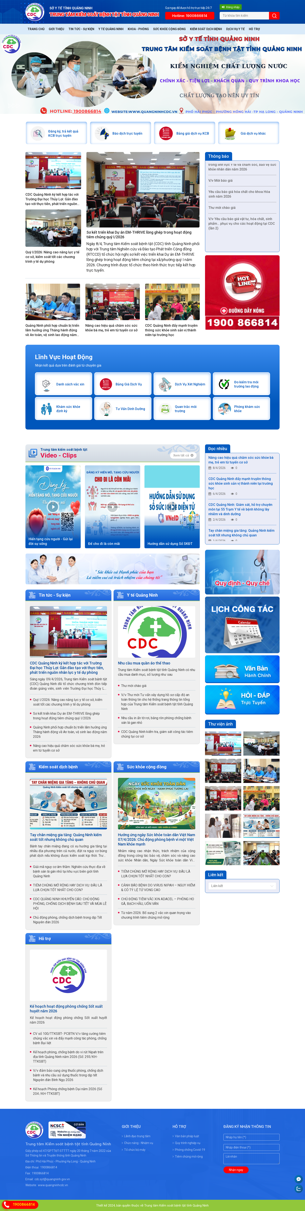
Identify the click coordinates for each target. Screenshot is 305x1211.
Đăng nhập (231, 7)
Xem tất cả (183, 455)
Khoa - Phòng (138, 29)
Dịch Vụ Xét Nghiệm (190, 384)
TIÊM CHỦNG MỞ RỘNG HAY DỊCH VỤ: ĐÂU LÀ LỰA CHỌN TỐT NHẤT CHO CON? (67, 887)
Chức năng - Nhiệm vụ (137, 1142)
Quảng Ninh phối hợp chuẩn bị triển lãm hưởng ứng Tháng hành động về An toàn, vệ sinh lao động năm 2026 (52, 330)
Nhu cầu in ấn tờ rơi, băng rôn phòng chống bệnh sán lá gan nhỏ (156, 719)
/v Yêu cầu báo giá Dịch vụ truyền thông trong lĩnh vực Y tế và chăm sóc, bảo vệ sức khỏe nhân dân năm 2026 (242, 165)
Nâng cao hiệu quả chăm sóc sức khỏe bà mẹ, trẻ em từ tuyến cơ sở (111, 327)
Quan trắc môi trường (186, 408)
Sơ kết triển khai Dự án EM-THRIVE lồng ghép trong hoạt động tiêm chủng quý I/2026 (138, 234)
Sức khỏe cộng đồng (169, 29)
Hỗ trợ (254, 29)
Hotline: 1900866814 (189, 16)
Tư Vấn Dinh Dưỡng (130, 408)
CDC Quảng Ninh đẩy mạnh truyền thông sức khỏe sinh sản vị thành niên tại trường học (171, 330)
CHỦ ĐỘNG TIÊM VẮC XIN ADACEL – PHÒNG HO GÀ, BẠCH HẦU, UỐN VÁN (157, 900)
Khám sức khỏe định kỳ (68, 408)
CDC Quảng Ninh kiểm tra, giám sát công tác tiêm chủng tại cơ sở (157, 733)
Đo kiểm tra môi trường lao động (246, 384)
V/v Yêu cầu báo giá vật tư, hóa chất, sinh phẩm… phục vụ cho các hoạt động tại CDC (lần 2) (241, 224)
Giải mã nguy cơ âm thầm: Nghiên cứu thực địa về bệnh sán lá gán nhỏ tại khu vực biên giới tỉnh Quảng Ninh (69, 871)
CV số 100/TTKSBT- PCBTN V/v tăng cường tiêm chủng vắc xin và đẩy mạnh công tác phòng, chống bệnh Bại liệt (70, 1038)
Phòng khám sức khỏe (247, 408)
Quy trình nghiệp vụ (186, 1142)
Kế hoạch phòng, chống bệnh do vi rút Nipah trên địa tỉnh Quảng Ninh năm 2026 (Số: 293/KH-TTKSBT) (68, 1056)
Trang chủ (36, 29)
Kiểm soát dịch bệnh (206, 29)
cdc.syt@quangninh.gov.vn (52, 1178)
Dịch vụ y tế (235, 29)
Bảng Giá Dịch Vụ (128, 384)
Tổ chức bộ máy (134, 1149)
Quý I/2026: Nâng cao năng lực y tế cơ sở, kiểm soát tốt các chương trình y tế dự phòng (52, 256)
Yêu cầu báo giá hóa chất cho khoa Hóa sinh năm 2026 (239, 195)
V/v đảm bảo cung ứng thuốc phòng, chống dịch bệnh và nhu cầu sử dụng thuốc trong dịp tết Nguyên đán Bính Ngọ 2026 (68, 1074)
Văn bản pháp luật (186, 1135)
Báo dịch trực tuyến (127, 133)
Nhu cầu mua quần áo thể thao (144, 662)
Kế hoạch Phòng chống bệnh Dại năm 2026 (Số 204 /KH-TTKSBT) (67, 1091)
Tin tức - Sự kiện (81, 29)
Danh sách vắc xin (70, 384)
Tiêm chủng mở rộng (188, 1156)
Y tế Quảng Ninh (110, 29)
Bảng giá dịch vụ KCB (192, 133)
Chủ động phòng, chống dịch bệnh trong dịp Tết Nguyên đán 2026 (67, 919)
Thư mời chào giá (222, 209)
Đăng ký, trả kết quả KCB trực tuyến (63, 133)
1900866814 (48, 1167)
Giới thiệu (56, 29)
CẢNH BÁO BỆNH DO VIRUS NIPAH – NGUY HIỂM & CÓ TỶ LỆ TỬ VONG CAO (158, 887)
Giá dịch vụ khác (253, 133)
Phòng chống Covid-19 (189, 1149)
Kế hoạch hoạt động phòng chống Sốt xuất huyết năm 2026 (66, 1008)
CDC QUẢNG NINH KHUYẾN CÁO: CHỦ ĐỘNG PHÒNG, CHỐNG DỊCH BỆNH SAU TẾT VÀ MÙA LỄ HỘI (70, 903)
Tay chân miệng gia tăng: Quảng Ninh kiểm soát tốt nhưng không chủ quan (66, 836)
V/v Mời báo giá (220, 182)
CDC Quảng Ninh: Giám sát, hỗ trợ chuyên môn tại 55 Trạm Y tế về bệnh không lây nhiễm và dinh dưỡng (240, 510)
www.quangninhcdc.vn (53, 1184)
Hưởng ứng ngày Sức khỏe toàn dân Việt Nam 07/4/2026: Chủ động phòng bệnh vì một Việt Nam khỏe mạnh (156, 839)
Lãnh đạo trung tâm (136, 1135)
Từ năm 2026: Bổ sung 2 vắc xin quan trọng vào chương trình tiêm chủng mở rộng (156, 914)
